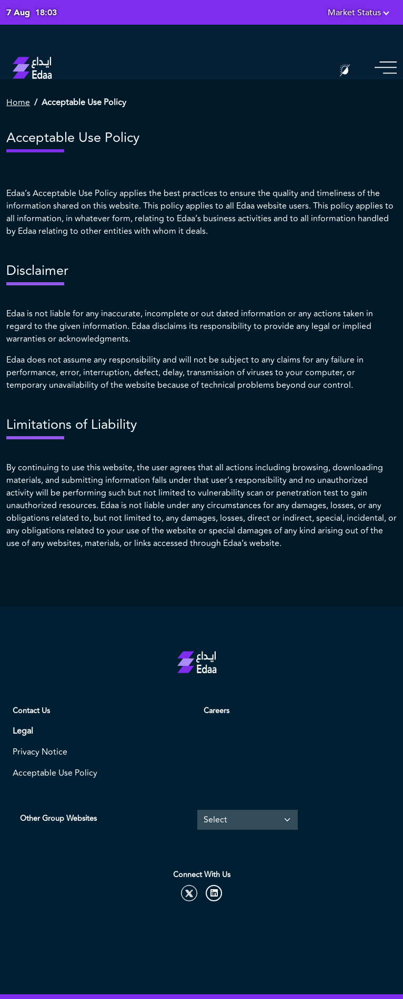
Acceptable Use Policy (55, 773)
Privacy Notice (40, 752)
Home (18, 102)
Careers (216, 711)
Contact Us (31, 711)
